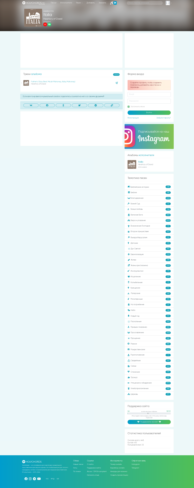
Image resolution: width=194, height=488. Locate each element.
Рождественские (149, 349)
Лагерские (149, 293)
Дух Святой (149, 249)
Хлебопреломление (149, 388)
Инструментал (149, 271)
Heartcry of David (52, 19)
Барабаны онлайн (117, 468)
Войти (149, 113)
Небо (149, 310)
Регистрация (133, 118)
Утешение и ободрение (149, 383)
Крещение (149, 288)
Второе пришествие (149, 231)
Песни (53, 3)
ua (58, 479)
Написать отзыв (93, 475)
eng (52, 479)
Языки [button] (78, 3)
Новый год (149, 316)
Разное (149, 344)
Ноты (75, 468)
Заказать (102, 3)
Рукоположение (149, 355)
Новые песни (78, 464)
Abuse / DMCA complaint (97, 471)
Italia (140, 162)
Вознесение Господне (149, 226)
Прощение (149, 338)
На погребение (149, 304)
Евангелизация (149, 254)
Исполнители (66, 3)
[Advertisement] (71, 50)
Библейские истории (149, 187)
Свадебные (149, 360)
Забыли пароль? (163, 118)
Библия (149, 192)
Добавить (91, 3)
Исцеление (149, 276)
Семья (149, 366)
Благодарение (149, 198)
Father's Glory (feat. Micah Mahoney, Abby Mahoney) (53, 82)
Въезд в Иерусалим (149, 237)
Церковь (149, 394)
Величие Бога (149, 215)
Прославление (149, 332)
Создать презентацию (119, 475)
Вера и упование (149, 220)
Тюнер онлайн (116, 464)
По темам (77, 471)
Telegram (135, 468)
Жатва (149, 260)
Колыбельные (149, 282)
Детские (149, 243)
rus (47, 479)
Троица (149, 377)
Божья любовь (149, 209)
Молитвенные (149, 299)
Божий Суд (149, 204)
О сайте (90, 464)
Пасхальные (149, 321)
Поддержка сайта (94, 468)
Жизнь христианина (149, 265)
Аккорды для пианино (118, 471)
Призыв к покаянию (149, 327)
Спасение (149, 372)
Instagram (136, 464)
